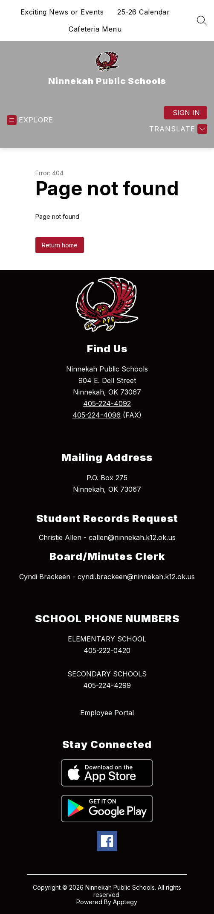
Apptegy (125, 901)
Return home (60, 245)
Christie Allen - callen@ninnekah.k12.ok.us (107, 537)
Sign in (186, 112)
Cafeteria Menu (95, 29)
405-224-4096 (96, 415)
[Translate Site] (177, 129)
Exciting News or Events (62, 12)
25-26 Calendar (143, 12)
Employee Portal (107, 712)
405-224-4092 (107, 403)
